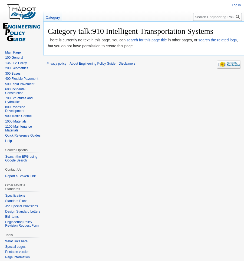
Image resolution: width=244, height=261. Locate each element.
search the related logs (217, 40)
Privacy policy (56, 63)
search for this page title (147, 40)
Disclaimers (127, 63)
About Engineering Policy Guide (92, 63)
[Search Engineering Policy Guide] (217, 17)
